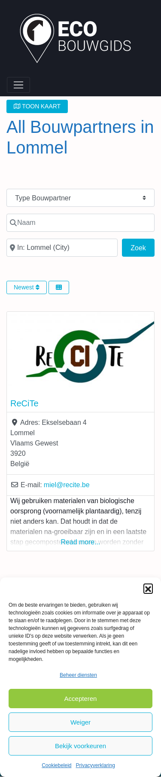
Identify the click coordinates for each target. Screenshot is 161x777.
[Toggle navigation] (18, 85)
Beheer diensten (78, 675)
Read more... (80, 542)
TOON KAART (37, 106)
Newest (26, 287)
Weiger (80, 722)
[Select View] (59, 287)
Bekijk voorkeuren (80, 745)
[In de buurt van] (62, 248)
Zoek (143, 247)
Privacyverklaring (95, 765)
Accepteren (80, 698)
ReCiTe (24, 403)
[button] (148, 588)
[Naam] (80, 223)
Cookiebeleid (56, 765)
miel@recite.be (67, 484)
